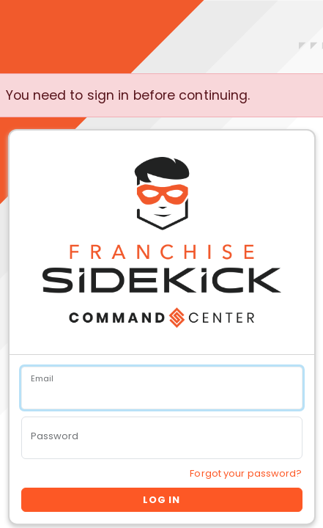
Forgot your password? (246, 473)
